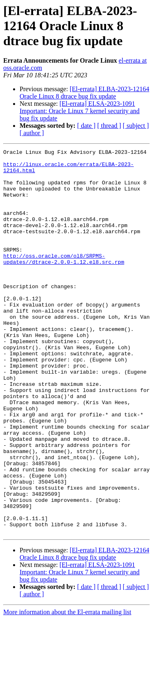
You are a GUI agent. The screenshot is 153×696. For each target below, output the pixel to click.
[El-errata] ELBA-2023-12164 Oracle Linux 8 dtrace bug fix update (84, 92)
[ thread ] (109, 125)
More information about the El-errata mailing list (67, 688)
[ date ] (86, 125)
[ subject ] (136, 125)
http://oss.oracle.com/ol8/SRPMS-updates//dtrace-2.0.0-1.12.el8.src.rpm (63, 281)
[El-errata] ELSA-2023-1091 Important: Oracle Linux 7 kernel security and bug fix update (80, 111)
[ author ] (32, 132)
